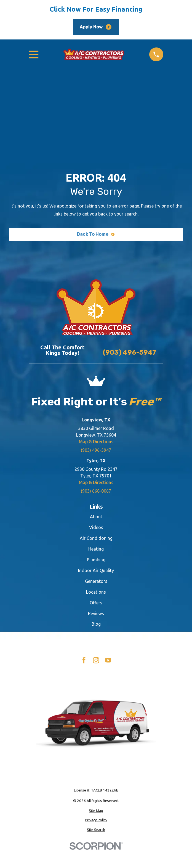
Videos (96, 527)
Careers (96, 634)
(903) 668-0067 (96, 490)
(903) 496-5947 (129, 352)
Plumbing (96, 559)
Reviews (96, 613)
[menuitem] (96, 811)
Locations (96, 591)
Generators (96, 581)
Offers (96, 602)
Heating (96, 548)
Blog (96, 623)
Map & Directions (96, 441)
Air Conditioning (96, 538)
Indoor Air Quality (96, 570)
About (96, 516)
